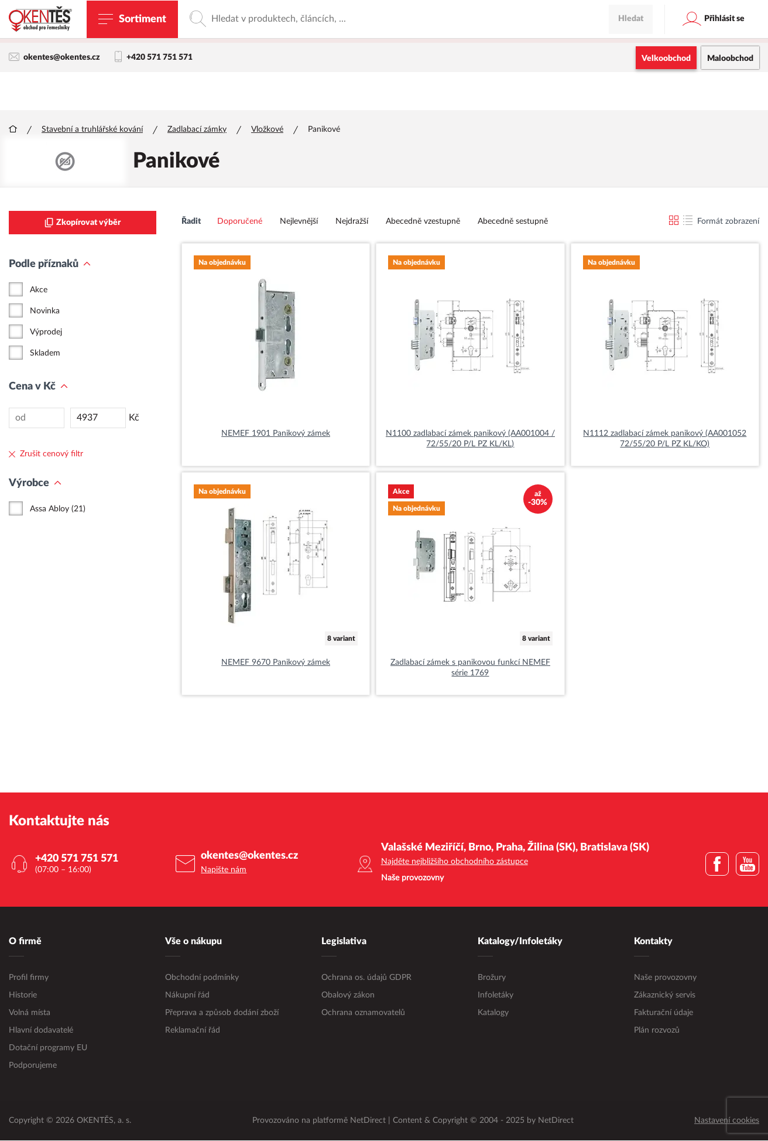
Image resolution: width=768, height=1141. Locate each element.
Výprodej (46, 333)
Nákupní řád (187, 996)
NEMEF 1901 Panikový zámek (275, 434)
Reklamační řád (192, 1031)
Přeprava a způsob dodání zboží (222, 1013)
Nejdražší (351, 222)
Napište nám (223, 870)
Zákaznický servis (664, 996)
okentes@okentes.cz (54, 57)
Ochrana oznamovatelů (363, 1013)
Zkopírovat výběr (82, 223)
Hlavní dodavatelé (41, 1031)
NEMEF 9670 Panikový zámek (275, 663)
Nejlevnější (299, 222)
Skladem (45, 354)
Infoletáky (495, 996)
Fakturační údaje (663, 1013)
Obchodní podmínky (202, 978)
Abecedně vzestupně (423, 222)
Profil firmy (29, 978)
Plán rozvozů (657, 1031)
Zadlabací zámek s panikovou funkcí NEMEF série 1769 (470, 668)
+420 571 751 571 (154, 57)
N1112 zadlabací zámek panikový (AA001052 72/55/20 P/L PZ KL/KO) (664, 439)
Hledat (630, 91)
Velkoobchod (666, 58)
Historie (23, 996)
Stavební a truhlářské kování (92, 130)
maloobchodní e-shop (487, 32)
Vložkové (267, 130)
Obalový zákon (348, 996)
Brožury (492, 978)
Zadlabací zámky (197, 130)
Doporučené (239, 222)
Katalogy (493, 1013)
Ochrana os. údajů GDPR (366, 978)
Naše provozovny (665, 978)
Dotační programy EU (48, 1048)
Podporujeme (33, 1066)
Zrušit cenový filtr (46, 454)
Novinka (45, 312)
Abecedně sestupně (513, 222)
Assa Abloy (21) (57, 509)
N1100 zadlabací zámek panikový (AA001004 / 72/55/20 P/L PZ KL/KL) (470, 439)
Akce (38, 290)
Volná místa (29, 1013)
